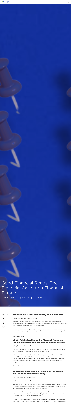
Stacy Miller (17, 318)
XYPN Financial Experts (11, 298)
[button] (68, 2)
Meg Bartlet (17, 346)
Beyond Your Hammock (28, 377)
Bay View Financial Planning (29, 318)
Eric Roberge (17, 377)
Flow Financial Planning (28, 346)
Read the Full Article (18, 336)
